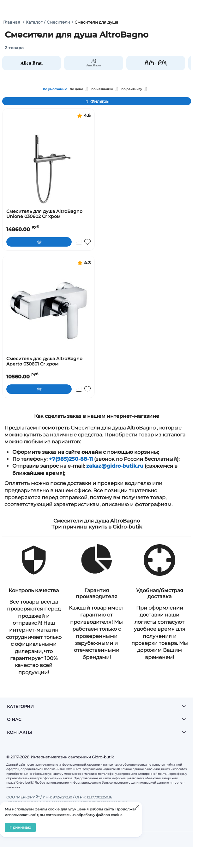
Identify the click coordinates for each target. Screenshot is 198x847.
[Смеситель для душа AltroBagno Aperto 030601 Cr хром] (48, 311)
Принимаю (20, 827)
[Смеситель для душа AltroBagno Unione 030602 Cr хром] (48, 163)
